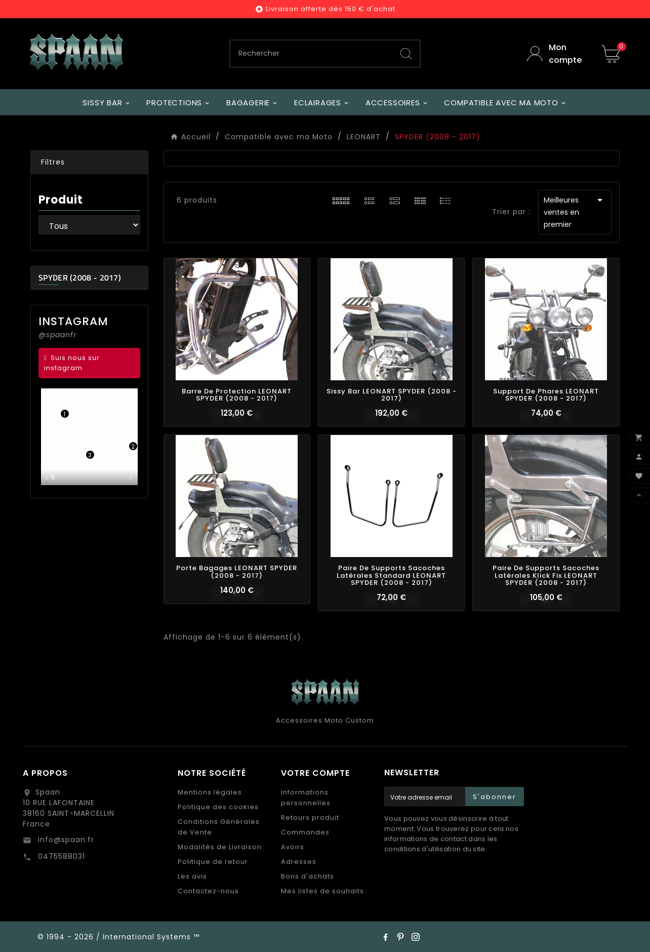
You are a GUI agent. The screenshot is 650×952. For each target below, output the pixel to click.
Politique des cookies (218, 807)
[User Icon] (557, 53)
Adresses (298, 861)
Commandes (305, 832)
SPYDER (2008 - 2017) (79, 277)
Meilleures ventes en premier (575, 211)
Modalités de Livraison (220, 847)
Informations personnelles (306, 797)
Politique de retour (213, 861)
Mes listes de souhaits (322, 891)
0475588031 (60, 856)
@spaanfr (57, 335)
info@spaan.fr (64, 840)
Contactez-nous (208, 891)
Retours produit (310, 817)
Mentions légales (210, 792)
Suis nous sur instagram (72, 363)
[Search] (406, 53)
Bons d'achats (307, 876)
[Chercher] (311, 54)
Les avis (192, 876)
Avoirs (292, 847)
